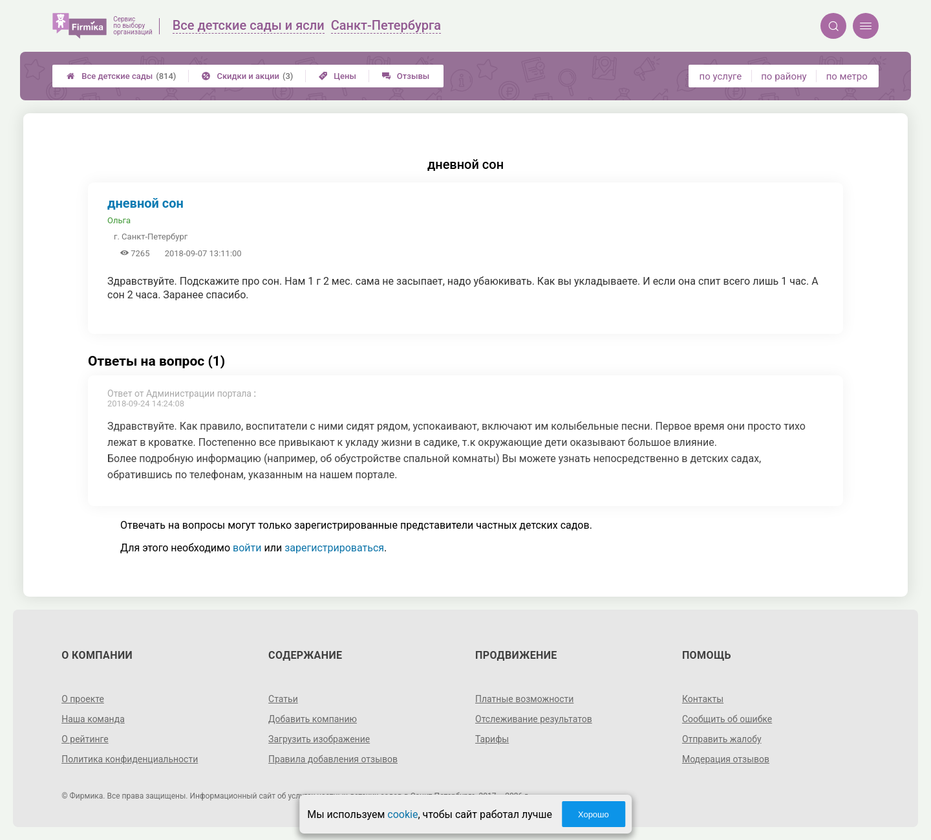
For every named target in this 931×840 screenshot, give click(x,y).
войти (247, 548)
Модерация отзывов (725, 759)
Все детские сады (121, 76)
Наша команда (93, 719)
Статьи (283, 699)
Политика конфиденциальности (129, 759)
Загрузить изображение (319, 739)
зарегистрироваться (334, 548)
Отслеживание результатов (533, 719)
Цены (337, 76)
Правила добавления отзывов (333, 759)
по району (783, 76)
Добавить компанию (312, 719)
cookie (402, 814)
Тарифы (492, 739)
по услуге (721, 76)
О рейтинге (85, 739)
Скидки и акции (247, 76)
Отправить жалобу (722, 739)
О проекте (82, 699)
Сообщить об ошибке (727, 719)
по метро (847, 76)
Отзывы (405, 76)
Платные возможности (524, 699)
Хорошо (593, 814)
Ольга (119, 220)
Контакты (702, 699)
